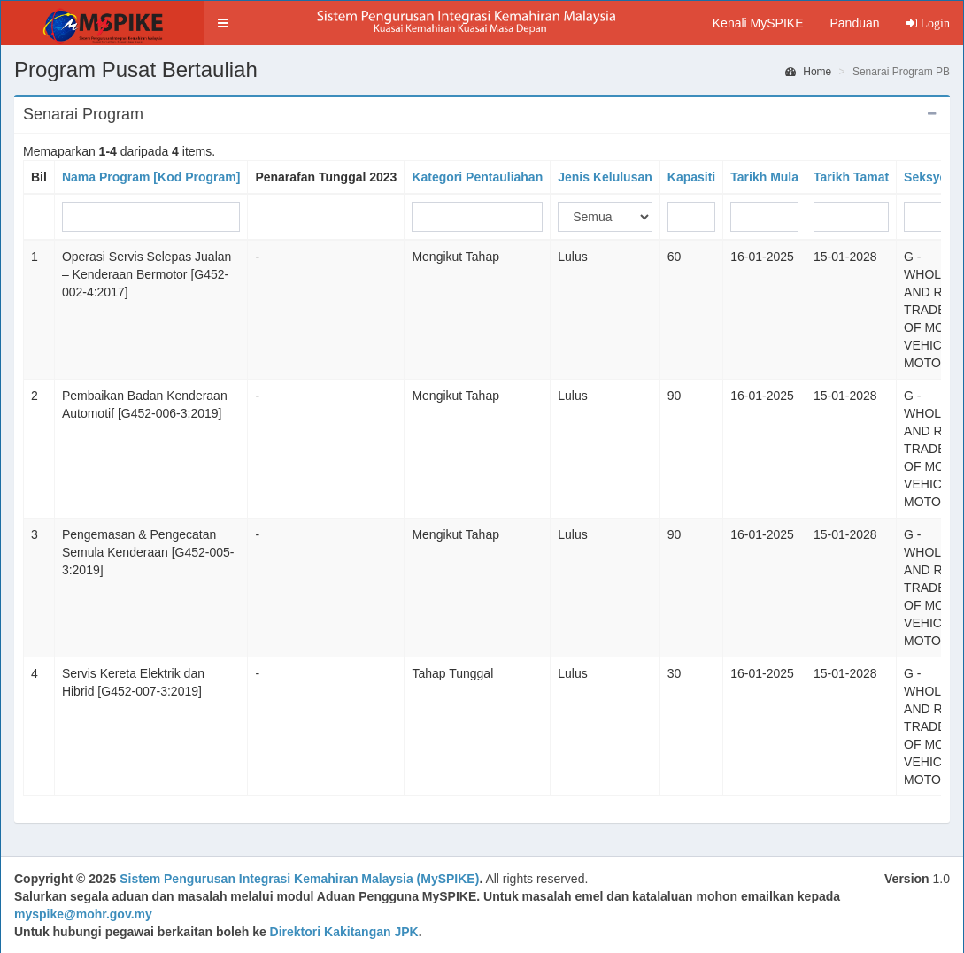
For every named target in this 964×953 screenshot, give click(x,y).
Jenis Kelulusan (605, 177)
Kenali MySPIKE (758, 23)
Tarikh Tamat (851, 177)
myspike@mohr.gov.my (83, 914)
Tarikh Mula (764, 177)
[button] (223, 23)
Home (808, 71)
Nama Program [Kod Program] (151, 177)
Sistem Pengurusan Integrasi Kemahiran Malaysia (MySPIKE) (299, 879)
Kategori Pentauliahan (477, 177)
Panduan (854, 23)
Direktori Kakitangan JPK (344, 932)
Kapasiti (691, 177)
